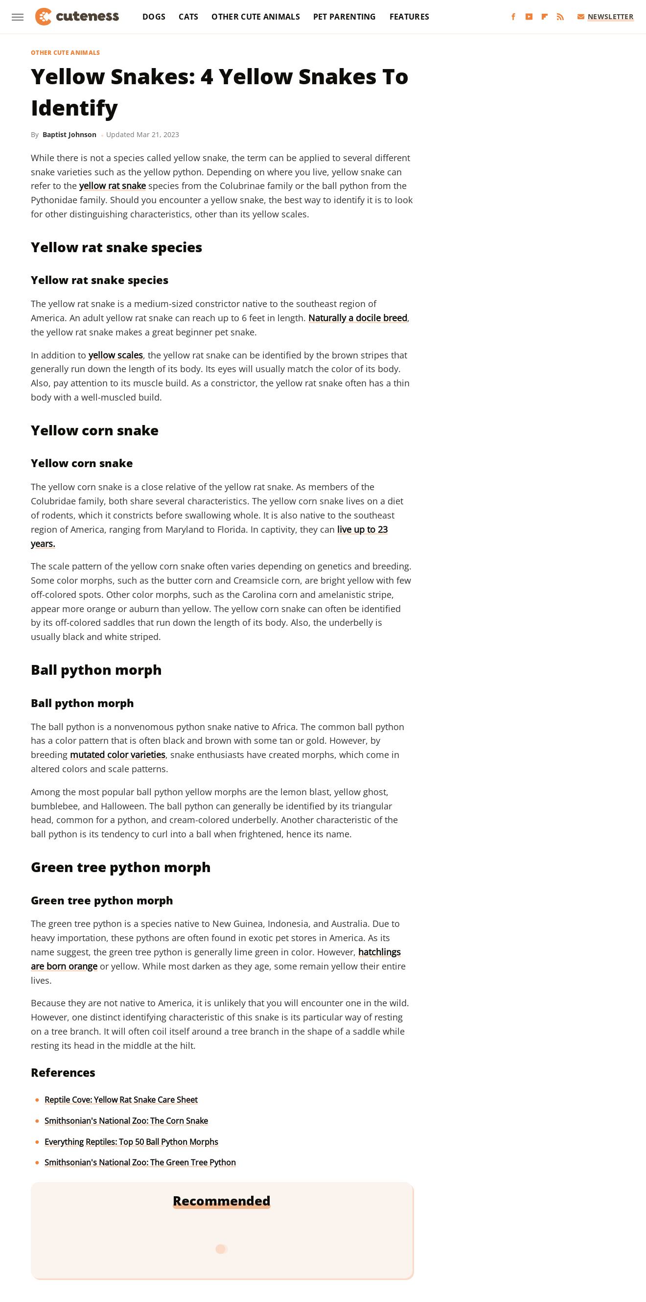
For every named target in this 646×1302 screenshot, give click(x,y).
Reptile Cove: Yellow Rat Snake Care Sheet (121, 1099)
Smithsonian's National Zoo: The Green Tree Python (140, 1162)
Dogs (153, 16)
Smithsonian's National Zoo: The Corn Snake (126, 1120)
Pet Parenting (344, 16)
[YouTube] (529, 17)
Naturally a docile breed (357, 318)
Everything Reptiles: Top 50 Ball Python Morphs (131, 1141)
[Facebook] (513, 17)
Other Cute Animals (255, 16)
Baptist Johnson (69, 134)
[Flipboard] (544, 17)
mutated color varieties (117, 754)
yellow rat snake (112, 185)
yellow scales (116, 355)
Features (409, 16)
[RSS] (560, 17)
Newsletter (605, 16)
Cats (188, 16)
